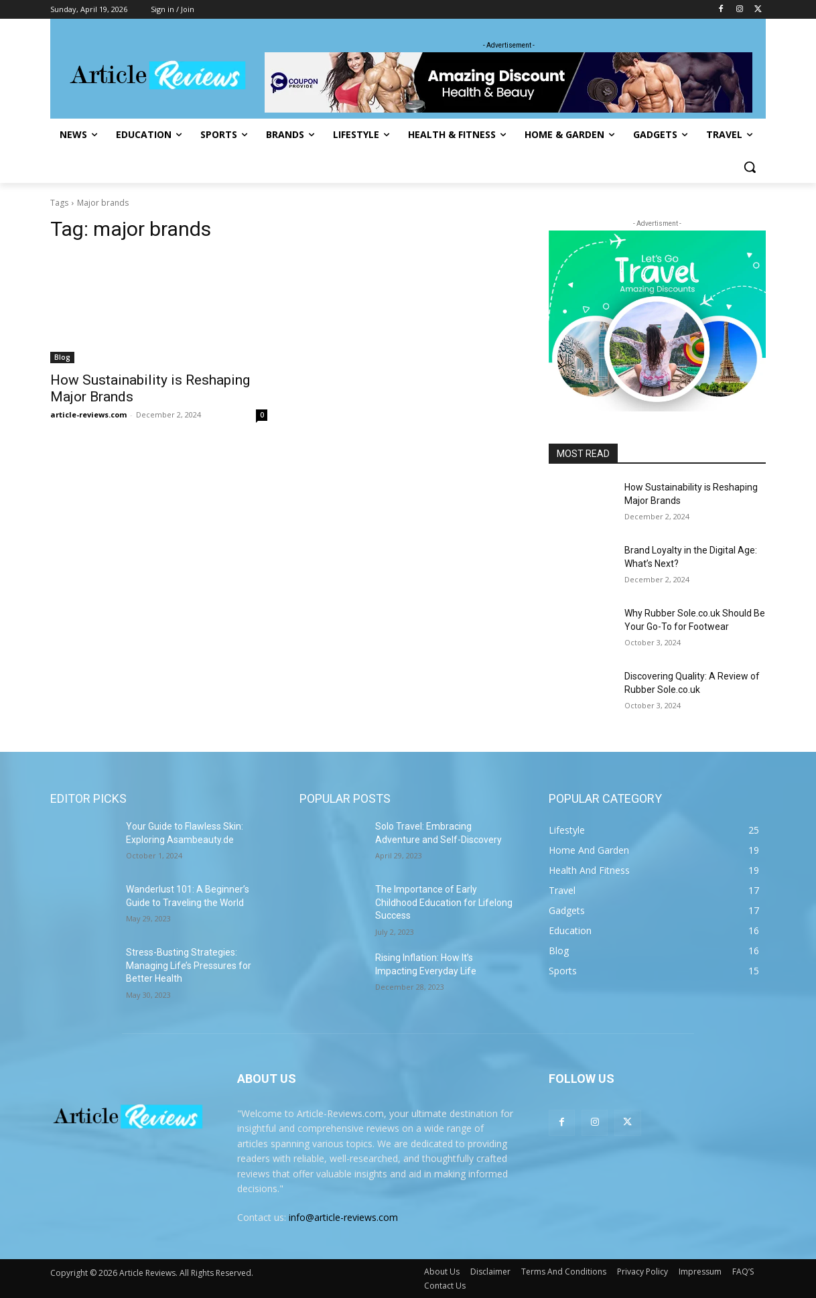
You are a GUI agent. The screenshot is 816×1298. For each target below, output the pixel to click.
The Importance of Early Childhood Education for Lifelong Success (444, 902)
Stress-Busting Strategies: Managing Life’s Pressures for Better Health (188, 965)
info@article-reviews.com (343, 1217)
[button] (750, 167)
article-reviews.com (88, 414)
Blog (62, 357)
